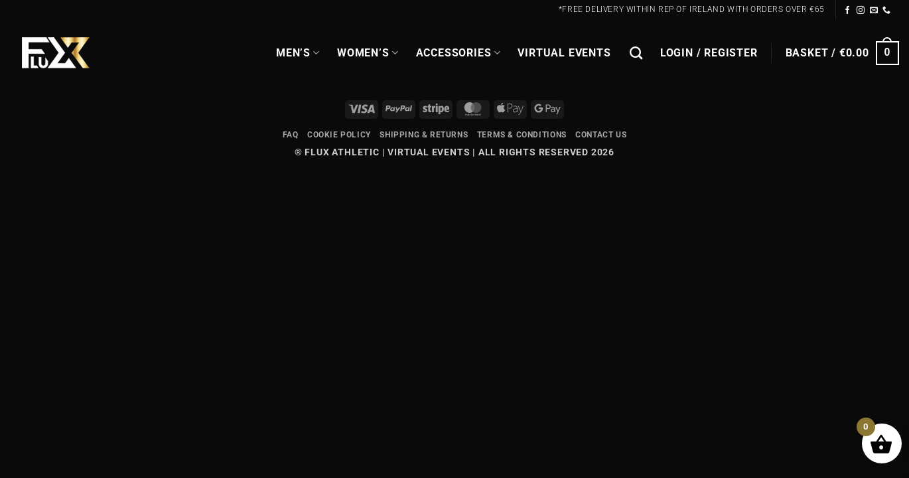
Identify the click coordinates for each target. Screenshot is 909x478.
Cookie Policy (339, 134)
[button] (709, 53)
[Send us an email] (874, 10)
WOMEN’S (368, 53)
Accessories (458, 53)
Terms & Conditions (522, 134)
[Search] (636, 53)
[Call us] (886, 10)
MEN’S (298, 53)
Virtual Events (564, 52)
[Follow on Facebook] (847, 10)
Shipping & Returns (424, 134)
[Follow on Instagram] (861, 10)
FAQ (291, 134)
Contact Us (600, 134)
